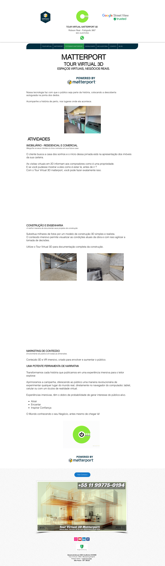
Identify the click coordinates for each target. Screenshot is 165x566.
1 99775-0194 (87, 558)
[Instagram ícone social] (76, 539)
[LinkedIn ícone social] (84, 539)
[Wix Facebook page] (88, 539)
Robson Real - (75, 30)
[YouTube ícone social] (80, 539)
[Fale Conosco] (82, 474)
